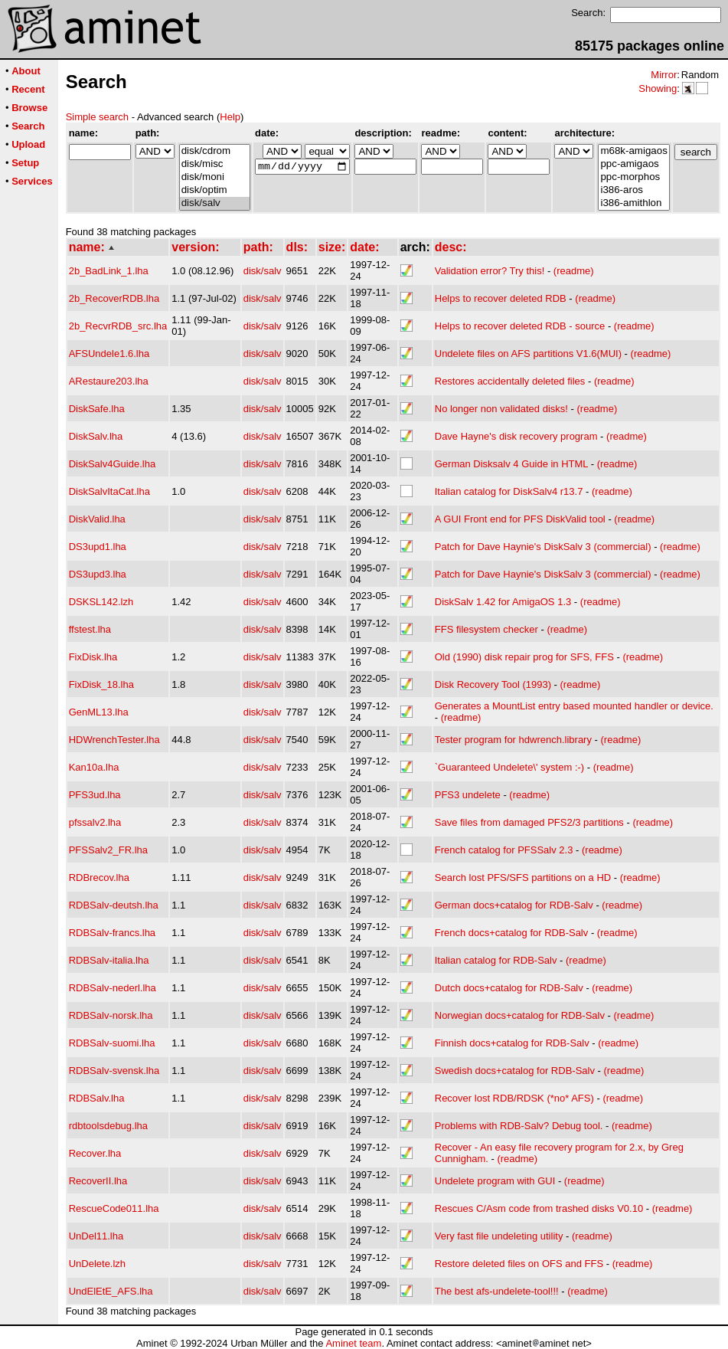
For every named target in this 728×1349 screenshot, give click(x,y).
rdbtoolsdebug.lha (108, 1125)
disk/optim (215, 190)
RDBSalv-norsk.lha (111, 1015)
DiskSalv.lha (96, 436)
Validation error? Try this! (490, 271)
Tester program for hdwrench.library (513, 739)
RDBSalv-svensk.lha (114, 1070)
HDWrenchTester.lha (114, 739)
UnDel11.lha (96, 1236)
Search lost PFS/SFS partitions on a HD (523, 877)
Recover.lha (95, 1153)
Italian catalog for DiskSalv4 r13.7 (509, 491)
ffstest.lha (90, 629)
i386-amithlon (633, 203)
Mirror (664, 74)
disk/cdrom (215, 151)
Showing (657, 88)
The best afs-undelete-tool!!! (497, 1291)
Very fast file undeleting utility (499, 1236)
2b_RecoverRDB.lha (114, 298)
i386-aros (633, 190)
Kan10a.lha (94, 767)
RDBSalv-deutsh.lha (113, 905)
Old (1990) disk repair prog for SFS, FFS (524, 657)
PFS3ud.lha (95, 795)
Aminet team (353, 1343)
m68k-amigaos (633, 151)
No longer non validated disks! (501, 408)
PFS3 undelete (468, 795)
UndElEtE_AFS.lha (111, 1291)
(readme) (573, 271)
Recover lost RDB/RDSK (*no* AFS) (514, 1098)
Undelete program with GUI (495, 1181)
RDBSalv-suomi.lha (112, 1043)
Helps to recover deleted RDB (500, 298)
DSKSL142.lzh (101, 601)
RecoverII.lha (98, 1181)
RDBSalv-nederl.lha (112, 988)
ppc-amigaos (633, 164)
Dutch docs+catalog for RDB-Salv (509, 988)
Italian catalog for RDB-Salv (496, 960)
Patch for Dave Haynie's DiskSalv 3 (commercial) (543, 546)
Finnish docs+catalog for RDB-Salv (512, 1043)
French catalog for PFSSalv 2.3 (504, 850)
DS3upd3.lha (97, 574)
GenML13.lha (99, 712)
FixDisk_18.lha (101, 684)
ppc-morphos (633, 177)
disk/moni (215, 177)
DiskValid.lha (97, 519)
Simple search (97, 117)
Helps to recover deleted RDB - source (520, 326)
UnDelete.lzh (97, 1263)
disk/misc (215, 164)
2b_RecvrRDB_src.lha (118, 326)
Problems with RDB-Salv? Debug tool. (519, 1125)
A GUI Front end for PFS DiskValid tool (520, 519)
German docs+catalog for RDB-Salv (514, 905)
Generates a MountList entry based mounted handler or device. (574, 706)
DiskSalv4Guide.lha (112, 464)
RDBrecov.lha (99, 877)
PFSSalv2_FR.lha (108, 850)
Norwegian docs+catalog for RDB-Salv (520, 1015)
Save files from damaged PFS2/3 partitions (529, 822)
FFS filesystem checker (486, 629)
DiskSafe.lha (97, 408)
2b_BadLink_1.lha (109, 271)
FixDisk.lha (93, 657)
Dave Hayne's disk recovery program (516, 436)
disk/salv (215, 203)
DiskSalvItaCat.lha (109, 491)
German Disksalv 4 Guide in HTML (511, 464)
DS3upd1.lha (97, 546)
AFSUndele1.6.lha (109, 353)
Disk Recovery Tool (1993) (493, 684)
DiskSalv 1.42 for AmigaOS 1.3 (504, 601)
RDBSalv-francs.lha (112, 932)
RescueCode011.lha (114, 1208)
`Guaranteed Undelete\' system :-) (509, 767)
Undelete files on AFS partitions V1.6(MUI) (528, 353)
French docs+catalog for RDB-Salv (512, 932)
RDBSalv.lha (97, 1098)
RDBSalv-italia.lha (109, 960)
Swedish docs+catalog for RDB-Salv (515, 1070)
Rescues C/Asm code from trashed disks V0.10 (539, 1208)
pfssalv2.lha (95, 822)
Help (230, 117)
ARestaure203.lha (109, 381)
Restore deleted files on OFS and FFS (519, 1263)
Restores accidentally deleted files (510, 381)
